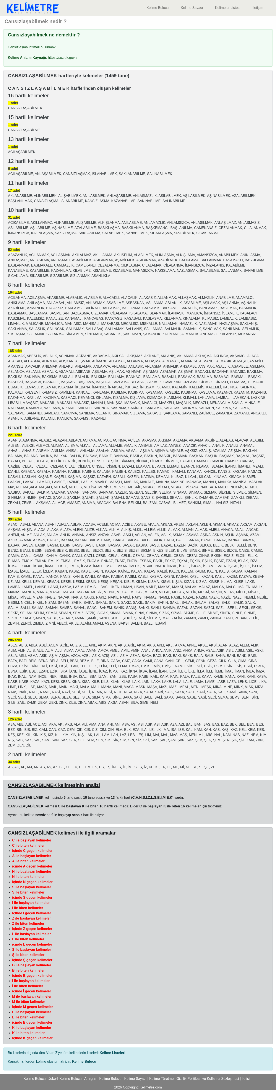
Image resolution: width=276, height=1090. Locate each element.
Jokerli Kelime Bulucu (65, 1078)
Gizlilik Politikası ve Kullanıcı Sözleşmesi (208, 1078)
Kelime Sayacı (192, 8)
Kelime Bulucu (157, 8)
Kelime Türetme (161, 1078)
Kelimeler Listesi (227, 8)
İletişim (257, 8)
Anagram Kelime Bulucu (103, 1078)
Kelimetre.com (151, 1087)
